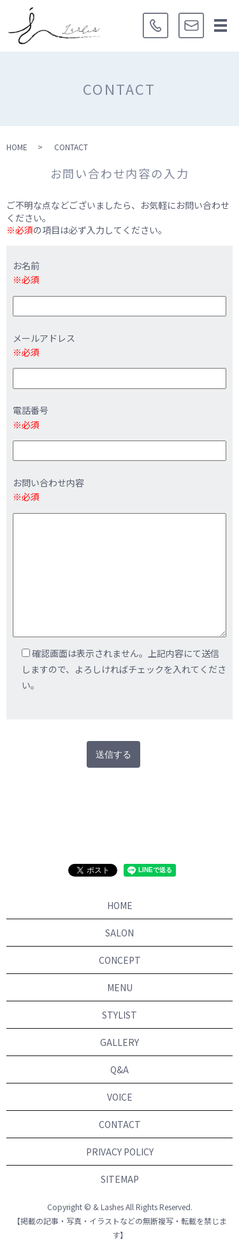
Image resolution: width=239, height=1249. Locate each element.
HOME (16, 146)
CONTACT (120, 1124)
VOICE (120, 1096)
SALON (119, 932)
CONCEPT (120, 960)
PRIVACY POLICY (120, 1151)
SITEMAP (120, 1179)
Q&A (119, 1069)
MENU (120, 987)
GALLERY (119, 1042)
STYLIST (119, 1014)
